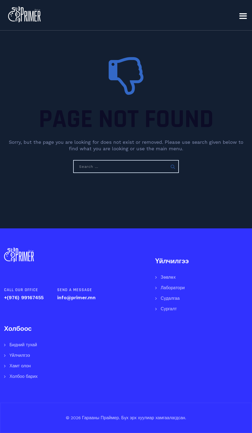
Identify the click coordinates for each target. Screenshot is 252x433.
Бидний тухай (23, 344)
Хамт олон (20, 365)
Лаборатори (173, 287)
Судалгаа (170, 298)
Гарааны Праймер (100, 417)
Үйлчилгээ (19, 355)
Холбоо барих (23, 376)
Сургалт (169, 308)
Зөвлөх (168, 277)
